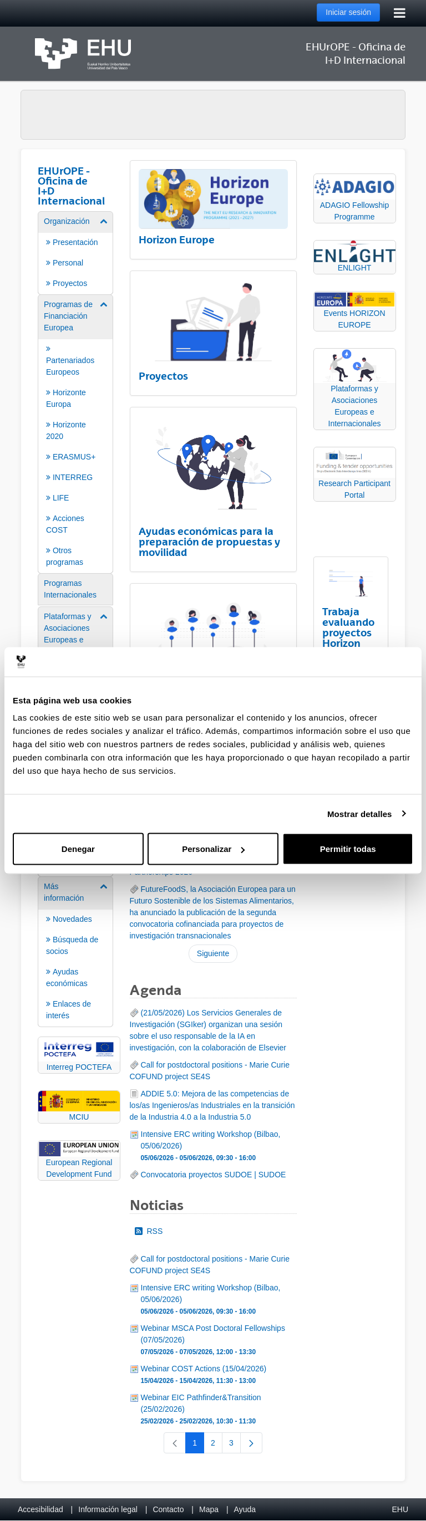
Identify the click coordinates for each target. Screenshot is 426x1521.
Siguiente (213, 953)
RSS (149, 1231)
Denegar (78, 849)
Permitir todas (348, 849)
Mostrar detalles (359, 813)
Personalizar (213, 849)
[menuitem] (75, 252)
